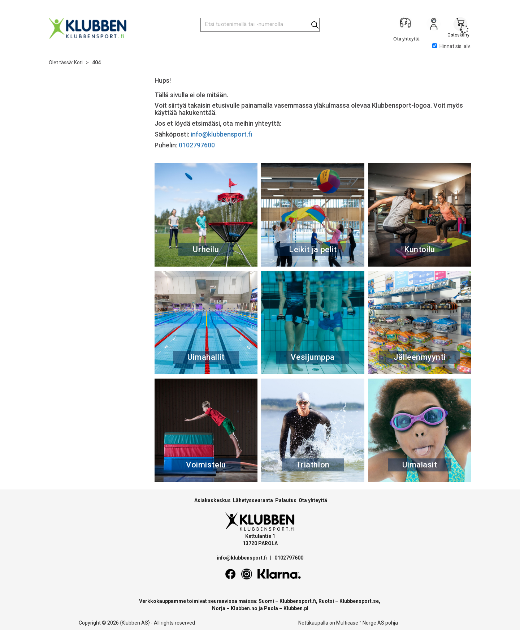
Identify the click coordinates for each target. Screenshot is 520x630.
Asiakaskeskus (212, 500)
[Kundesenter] (407, 25)
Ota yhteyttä (313, 500)
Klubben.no (244, 608)
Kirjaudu (434, 25)
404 (96, 62)
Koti (78, 62)
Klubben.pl (295, 608)
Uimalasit (419, 464)
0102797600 (197, 145)
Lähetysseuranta (253, 500)
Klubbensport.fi (298, 601)
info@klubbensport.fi (222, 134)
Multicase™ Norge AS (360, 623)
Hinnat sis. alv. (451, 46)
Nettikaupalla (313, 623)
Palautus (285, 500)
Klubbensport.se (359, 601)
